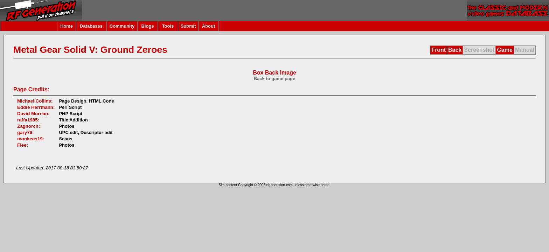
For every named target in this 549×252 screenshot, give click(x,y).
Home (66, 26)
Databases (91, 26)
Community (122, 26)
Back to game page (275, 78)
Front (438, 50)
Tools (168, 26)
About (208, 26)
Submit (188, 26)
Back (454, 50)
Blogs (147, 26)
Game (504, 50)
